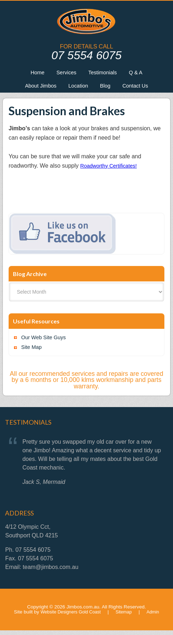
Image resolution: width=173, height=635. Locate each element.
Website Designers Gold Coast (69, 616)
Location (77, 88)
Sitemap (126, 616)
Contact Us (140, 88)
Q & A (140, 73)
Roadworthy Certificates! (111, 168)
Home (32, 73)
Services (64, 73)
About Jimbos (36, 88)
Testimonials (104, 73)
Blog (107, 88)
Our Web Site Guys (46, 341)
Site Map (32, 352)
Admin (157, 616)
